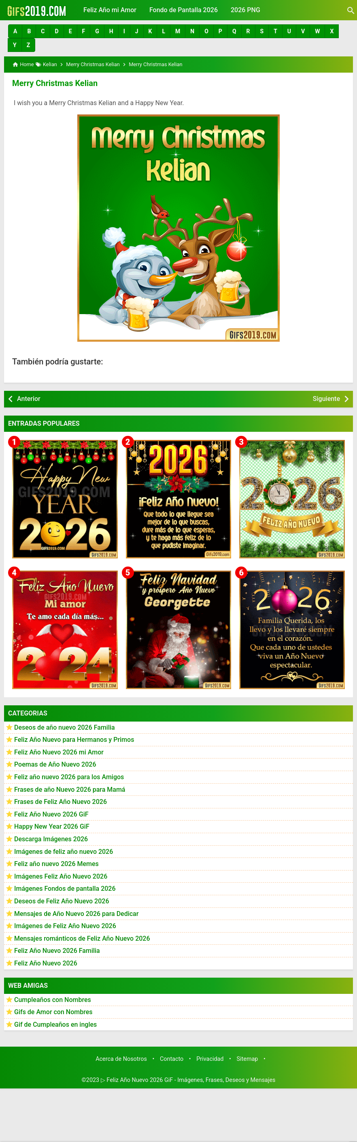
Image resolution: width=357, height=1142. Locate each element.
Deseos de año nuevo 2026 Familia (64, 727)
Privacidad (209, 1059)
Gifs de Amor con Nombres (53, 1012)
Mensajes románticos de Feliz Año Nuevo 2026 (82, 938)
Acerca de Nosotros (121, 1059)
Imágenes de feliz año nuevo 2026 (63, 851)
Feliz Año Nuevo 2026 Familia (57, 951)
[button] (15, 31)
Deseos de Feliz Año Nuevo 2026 (61, 901)
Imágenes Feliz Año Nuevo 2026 (60, 876)
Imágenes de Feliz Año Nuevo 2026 (65, 926)
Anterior (28, 399)
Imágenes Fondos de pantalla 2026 (65, 888)
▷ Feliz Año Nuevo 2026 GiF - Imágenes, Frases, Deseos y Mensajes (188, 1080)
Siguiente (326, 399)
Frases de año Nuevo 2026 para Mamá (69, 789)
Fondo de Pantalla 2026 (183, 10)
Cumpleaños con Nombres (52, 1000)
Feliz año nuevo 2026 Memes (56, 864)
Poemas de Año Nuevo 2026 (55, 764)
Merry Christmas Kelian (55, 83)
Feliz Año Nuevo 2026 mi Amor (59, 752)
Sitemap (247, 1059)
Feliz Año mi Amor (109, 10)
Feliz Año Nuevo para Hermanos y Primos (74, 739)
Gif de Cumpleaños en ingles (55, 1024)
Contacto (171, 1059)
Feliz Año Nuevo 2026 (45, 963)
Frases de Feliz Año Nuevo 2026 (60, 802)
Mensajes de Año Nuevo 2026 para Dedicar (76, 914)
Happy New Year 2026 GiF (51, 826)
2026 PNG (245, 10)
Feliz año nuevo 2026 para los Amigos (69, 777)
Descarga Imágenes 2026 (51, 839)
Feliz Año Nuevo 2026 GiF (51, 814)
